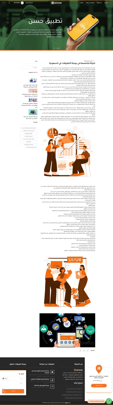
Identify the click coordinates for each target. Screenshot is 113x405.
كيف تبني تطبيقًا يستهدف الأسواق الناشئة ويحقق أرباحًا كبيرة (71, 395)
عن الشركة (78, 364)
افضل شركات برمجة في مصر (28, 139)
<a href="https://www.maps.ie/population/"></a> (99, 379)
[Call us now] (22, 2)
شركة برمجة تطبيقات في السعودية (80, 74)
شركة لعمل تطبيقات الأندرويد (63, 116)
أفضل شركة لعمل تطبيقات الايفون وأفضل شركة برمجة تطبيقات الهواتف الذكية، (74, 238)
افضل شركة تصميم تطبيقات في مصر (29, 128)
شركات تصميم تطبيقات (28, 144)
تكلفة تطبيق (28, 141)
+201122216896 (16, 2)
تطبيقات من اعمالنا (46, 364)
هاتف (21, 378)
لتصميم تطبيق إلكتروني (77, 118)
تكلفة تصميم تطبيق (28, 133)
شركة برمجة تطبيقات (58, 71)
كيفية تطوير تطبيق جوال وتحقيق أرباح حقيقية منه (73, 398)
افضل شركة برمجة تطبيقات (31, 147)
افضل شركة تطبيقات (29, 136)
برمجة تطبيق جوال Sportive (41, 385)
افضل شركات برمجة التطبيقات (28, 130)
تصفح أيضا (78, 383)
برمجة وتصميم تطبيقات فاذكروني (40, 379)
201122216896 (96, 380)
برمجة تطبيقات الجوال (17, 364)
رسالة (21, 383)
